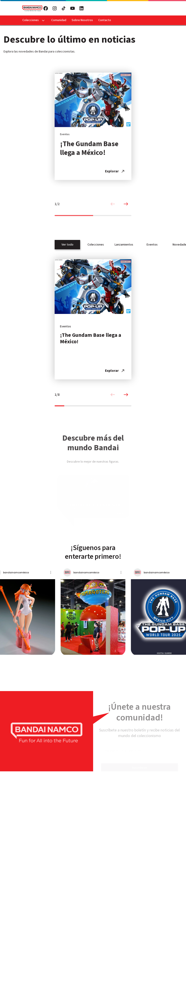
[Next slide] (126, 208)
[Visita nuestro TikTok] (63, 8)
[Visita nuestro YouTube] (72, 8)
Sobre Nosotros (82, 20)
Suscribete (126, 8)
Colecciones (30, 20)
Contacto (104, 20)
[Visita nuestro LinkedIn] (81, 8)
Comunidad (58, 20)
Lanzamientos (124, 244)
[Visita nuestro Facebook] (45, 8)
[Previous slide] (112, 208)
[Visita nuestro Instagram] (54, 8)
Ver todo (67, 244)
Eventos (152, 244)
